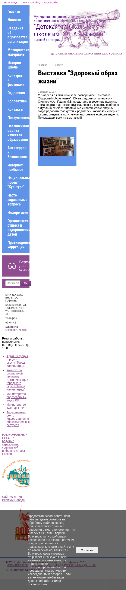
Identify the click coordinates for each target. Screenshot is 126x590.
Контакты (15, 109)
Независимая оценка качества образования (18, 133)
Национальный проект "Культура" (18, 182)
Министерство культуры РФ (16, 406)
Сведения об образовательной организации (18, 35)
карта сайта (51, 2)
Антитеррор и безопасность (18, 152)
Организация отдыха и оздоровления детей (18, 227)
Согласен (87, 550)
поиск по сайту (31, 2)
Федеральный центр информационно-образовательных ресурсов (19, 419)
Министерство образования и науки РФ (16, 397)
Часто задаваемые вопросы (17, 199)
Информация (17, 212)
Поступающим (18, 117)
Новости (14, 19)
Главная (13, 11)
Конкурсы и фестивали (16, 80)
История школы (14, 64)
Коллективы (17, 101)
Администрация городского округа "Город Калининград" (17, 361)
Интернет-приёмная (15, 167)
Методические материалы (18, 52)
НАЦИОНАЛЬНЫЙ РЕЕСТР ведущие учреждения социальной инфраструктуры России (15, 444)
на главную (11, 2)
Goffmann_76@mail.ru (18, 329)
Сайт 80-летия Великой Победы (13, 498)
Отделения (16, 92)
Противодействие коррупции (18, 244)
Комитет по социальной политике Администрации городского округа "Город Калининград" (17, 380)
